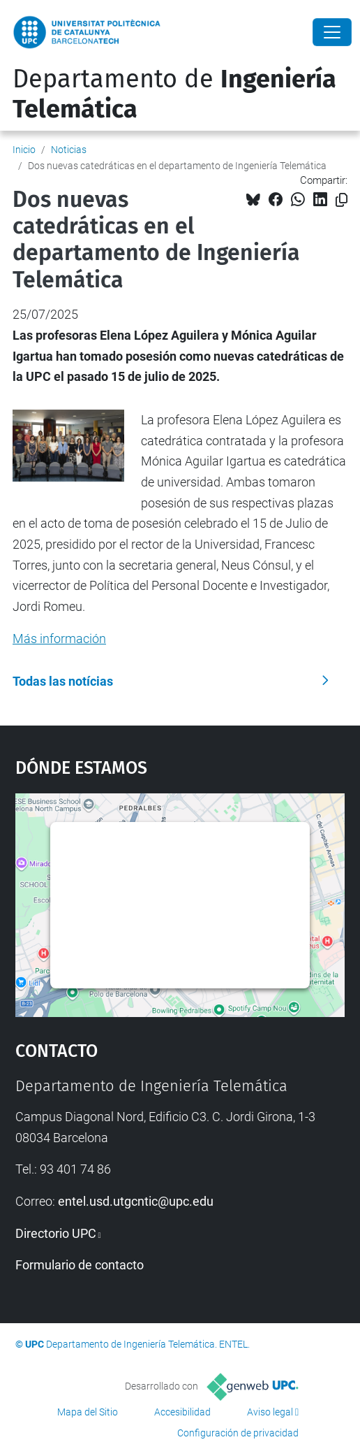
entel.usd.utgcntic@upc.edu (135, 1201)
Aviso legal (270, 1412)
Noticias (69, 149)
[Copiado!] (341, 200)
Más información (59, 638)
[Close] (332, 32)
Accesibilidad (182, 1412)
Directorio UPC (55, 1233)
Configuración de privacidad (238, 1433)
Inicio (24, 149)
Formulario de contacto (79, 1264)
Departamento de (174, 94)
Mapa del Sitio (87, 1412)
